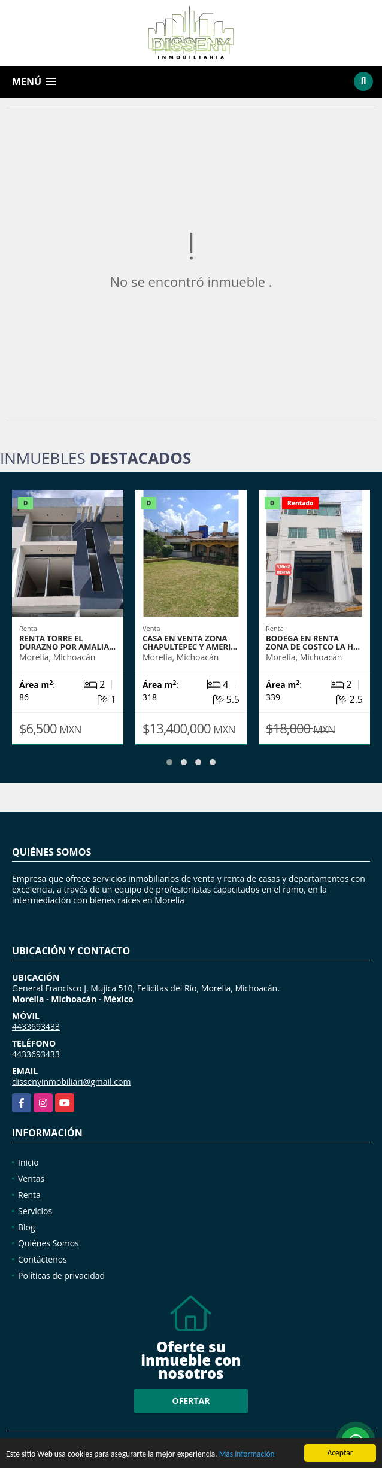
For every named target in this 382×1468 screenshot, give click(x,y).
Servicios (35, 1211)
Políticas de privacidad (61, 1275)
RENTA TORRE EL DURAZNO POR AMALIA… (67, 642)
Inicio (28, 1162)
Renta (29, 1194)
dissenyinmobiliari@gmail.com (71, 1081)
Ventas (31, 1178)
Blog (26, 1227)
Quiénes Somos (48, 1243)
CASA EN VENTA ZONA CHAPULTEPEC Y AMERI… (190, 642)
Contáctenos (42, 1259)
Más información (247, 1454)
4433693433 (36, 1026)
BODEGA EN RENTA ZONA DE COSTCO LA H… (313, 642)
